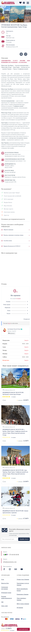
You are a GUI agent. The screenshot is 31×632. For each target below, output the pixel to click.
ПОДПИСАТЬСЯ (24, 539)
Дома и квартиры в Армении (21, 599)
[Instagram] (10, 569)
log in (9, 323)
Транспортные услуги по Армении (23, 584)
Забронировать (23, 629)
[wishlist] (20, 2)
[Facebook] (4, 569)
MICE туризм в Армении (23, 603)
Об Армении (20, 607)
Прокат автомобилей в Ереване (22, 589)
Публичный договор (6, 592)
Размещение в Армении (22, 594)
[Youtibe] (22, 569)
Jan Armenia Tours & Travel (14, 329)
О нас (2, 579)
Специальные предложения (4, 587)
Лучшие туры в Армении (23, 579)
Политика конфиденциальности (6, 597)
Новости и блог (5, 583)
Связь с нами (4, 605)
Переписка (11, 333)
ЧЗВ (2, 602)
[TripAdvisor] (15, 569)
